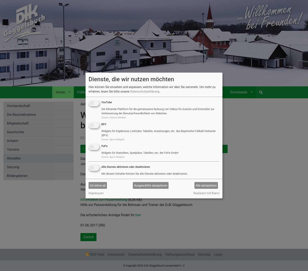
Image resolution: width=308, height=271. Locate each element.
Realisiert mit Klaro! (206, 193)
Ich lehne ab (98, 185)
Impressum (96, 193)
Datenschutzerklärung (144, 91)
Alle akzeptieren (206, 185)
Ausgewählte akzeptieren (150, 185)
